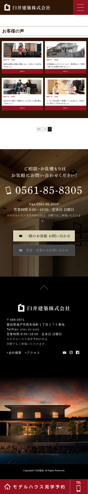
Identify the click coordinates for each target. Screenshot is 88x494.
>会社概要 (14, 352)
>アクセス (32, 352)
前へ (39, 129)
